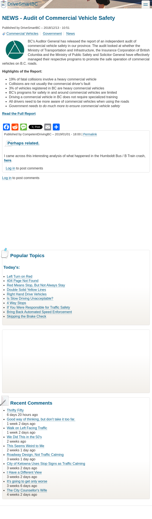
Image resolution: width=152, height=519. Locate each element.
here (7, 160)
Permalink (90, 134)
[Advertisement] (76, 214)
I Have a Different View (24, 472)
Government (52, 33)
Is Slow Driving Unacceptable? (30, 298)
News (70, 33)
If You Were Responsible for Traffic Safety (38, 307)
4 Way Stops (16, 303)
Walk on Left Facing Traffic (27, 428)
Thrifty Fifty (15, 410)
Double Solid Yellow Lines (26, 290)
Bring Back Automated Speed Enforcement (39, 312)
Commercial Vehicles (22, 33)
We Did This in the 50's (24, 437)
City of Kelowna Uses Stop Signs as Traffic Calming (46, 463)
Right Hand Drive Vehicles (27, 294)
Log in (10, 168)
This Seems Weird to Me (25, 446)
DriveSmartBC (22, 4)
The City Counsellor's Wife (27, 490)
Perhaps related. (23, 143)
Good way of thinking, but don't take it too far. (41, 419)
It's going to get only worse (27, 481)
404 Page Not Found (22, 281)
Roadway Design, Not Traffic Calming (35, 454)
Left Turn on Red (19, 276)
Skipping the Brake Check (26, 316)
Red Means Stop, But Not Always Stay (36, 285)
